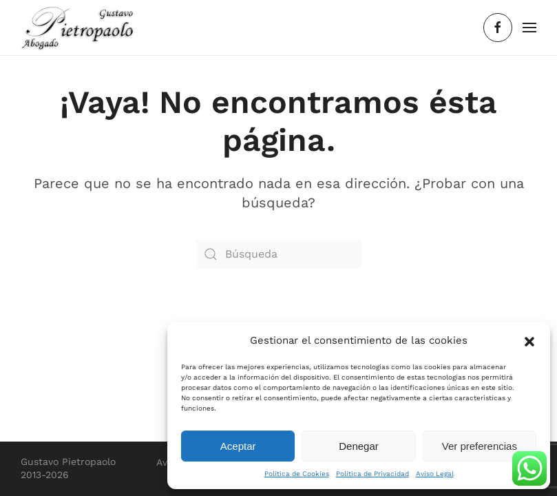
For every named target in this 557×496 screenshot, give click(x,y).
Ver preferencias (479, 446)
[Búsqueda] (278, 254)
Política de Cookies (296, 473)
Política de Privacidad (372, 473)
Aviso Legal (435, 473)
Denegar (359, 446)
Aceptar (238, 446)
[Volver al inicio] (77, 27)
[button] (529, 340)
